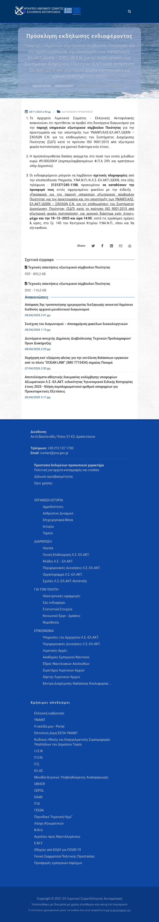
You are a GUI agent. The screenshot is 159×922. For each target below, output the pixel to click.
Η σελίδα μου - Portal (49, 726)
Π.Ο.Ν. (38, 757)
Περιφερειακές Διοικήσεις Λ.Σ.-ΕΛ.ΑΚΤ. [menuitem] (71, 568)
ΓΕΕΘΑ (39, 810)
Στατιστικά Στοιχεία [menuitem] (57, 609)
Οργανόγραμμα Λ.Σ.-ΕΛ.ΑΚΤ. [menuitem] (63, 574)
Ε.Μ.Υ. (38, 843)
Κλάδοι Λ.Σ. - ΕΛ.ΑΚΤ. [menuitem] (58, 561)
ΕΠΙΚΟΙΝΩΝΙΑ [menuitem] (44, 631)
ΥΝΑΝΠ (39, 720)
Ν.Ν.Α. (38, 830)
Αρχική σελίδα (42, 85)
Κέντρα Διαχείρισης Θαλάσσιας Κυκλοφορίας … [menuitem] (77, 683)
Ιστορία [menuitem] (48, 526)
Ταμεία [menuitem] (48, 533)
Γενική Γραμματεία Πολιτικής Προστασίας (64, 856)
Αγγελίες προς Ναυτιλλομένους (57, 836)
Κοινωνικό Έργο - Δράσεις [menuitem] (61, 616)
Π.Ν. (37, 803)
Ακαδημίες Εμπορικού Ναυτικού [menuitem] (66, 657)
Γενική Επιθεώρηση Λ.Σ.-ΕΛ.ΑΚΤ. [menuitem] (66, 555)
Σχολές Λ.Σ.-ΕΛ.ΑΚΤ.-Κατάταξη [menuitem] (65, 581)
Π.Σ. (37, 764)
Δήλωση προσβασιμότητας (53, 476)
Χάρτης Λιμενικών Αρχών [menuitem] (61, 677)
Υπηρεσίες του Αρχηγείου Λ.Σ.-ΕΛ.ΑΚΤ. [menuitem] (71, 637)
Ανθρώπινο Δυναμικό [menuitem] (58, 513)
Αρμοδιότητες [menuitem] (53, 507)
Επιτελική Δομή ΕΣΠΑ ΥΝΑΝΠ (55, 733)
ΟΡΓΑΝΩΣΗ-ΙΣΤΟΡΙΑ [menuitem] (48, 500)
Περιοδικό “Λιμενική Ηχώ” (53, 817)
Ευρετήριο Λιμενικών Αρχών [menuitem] (64, 670)
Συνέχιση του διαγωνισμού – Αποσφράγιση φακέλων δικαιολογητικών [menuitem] (76, 324)
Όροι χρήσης (43, 483)
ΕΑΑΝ (38, 797)
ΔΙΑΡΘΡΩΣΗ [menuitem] (43, 541)
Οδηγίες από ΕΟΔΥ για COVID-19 (57, 850)
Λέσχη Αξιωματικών (49, 823)
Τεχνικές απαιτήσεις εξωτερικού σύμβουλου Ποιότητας (67, 267)
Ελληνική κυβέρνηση (49, 713)
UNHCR (39, 784)
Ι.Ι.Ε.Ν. (38, 751)
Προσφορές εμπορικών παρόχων (58, 863)
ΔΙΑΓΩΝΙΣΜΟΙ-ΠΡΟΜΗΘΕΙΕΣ (77, 111)
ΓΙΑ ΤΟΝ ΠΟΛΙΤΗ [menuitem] (46, 589)
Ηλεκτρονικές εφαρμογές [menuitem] (61, 596)
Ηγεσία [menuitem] (48, 548)
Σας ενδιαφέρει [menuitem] (54, 602)
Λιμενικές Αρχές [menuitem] (55, 650)
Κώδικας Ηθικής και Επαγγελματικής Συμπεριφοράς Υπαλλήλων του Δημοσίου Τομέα (72, 742)
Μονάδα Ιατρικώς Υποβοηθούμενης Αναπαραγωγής (71, 777)
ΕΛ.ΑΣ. (39, 771)
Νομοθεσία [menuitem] (51, 622)
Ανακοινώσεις (64, 85)
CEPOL (39, 790)
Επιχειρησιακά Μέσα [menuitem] (58, 520)
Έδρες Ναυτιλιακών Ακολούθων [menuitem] (66, 664)
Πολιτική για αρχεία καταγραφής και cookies (66, 470)
